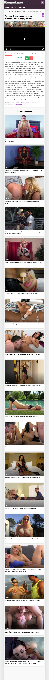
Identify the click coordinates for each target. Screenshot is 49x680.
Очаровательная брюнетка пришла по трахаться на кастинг (22, 477)
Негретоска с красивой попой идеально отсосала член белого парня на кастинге (23, 171)
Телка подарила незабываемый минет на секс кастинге (21, 293)
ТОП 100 (13, 7)
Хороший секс (9, 104)
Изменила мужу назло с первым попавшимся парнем (20, 508)
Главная (7, 7)
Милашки (28, 102)
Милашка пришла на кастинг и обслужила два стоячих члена (23, 447)
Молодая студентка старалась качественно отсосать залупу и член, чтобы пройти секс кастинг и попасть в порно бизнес (23, 631)
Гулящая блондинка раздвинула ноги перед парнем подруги (23, 385)
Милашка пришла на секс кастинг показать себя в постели (22, 354)
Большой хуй (17, 104)
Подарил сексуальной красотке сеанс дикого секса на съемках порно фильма (23, 140)
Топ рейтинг (21, 7)
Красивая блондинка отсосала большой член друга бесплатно (23, 262)
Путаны (24, 104)
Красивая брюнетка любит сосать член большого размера (22, 600)
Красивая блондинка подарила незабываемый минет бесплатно (24, 539)
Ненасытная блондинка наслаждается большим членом (21, 416)
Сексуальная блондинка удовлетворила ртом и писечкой (22, 324)
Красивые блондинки (18, 102)
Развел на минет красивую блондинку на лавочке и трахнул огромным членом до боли (23, 232)
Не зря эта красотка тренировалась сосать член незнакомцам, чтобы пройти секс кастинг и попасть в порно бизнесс (23, 662)
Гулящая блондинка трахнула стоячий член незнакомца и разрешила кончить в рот (22, 202)
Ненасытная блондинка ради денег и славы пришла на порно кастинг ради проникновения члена (23, 570)
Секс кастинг (35, 102)
